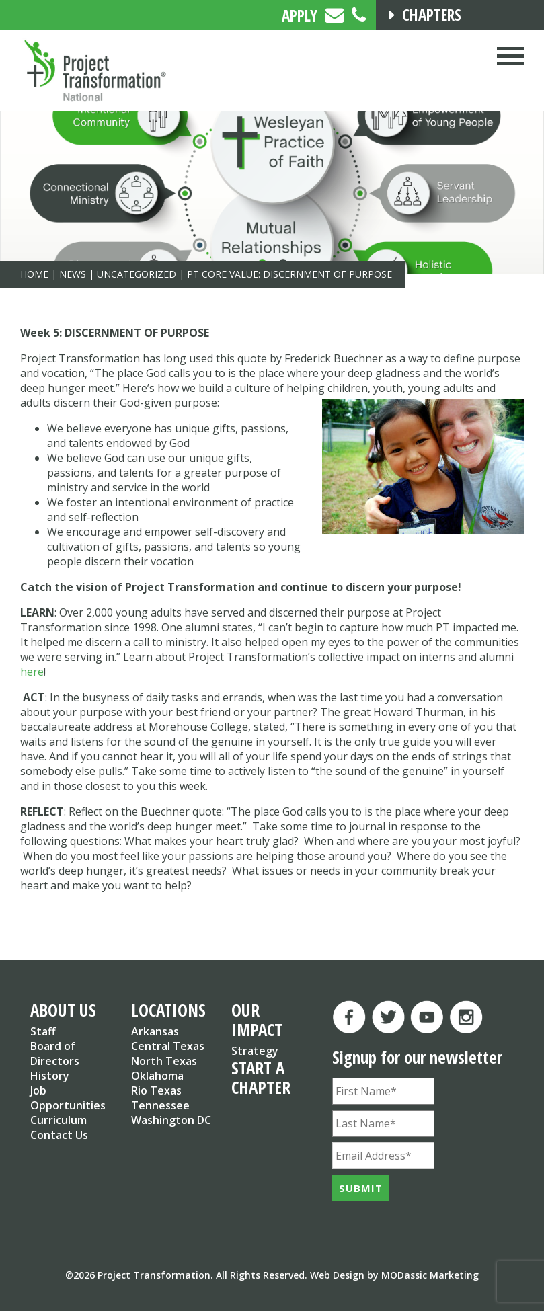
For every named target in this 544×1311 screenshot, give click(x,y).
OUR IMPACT (256, 1019)
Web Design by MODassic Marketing (394, 1275)
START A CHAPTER (260, 1077)
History (49, 1075)
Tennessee (160, 1105)
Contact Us (59, 1134)
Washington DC (171, 1120)
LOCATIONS (168, 1009)
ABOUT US (63, 1009)
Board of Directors (54, 1053)
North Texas (164, 1061)
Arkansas (155, 1031)
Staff (43, 1031)
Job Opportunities (68, 1098)
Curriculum (58, 1120)
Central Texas (167, 1046)
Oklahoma (157, 1075)
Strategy (254, 1050)
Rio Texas (156, 1090)
